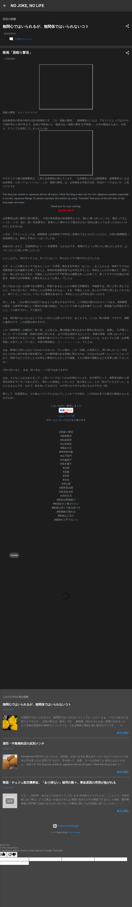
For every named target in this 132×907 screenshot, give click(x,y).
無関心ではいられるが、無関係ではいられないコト (46, 26)
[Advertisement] (66, 660)
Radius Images (75, 832)
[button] (127, 26)
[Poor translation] (12, 854)
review (14, 555)
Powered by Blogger (66, 825)
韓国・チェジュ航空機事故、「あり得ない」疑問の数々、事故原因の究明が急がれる (59, 782)
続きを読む (123, 732)
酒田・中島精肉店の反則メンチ (23, 743)
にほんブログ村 (66, 416)
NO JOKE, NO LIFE (27, 5)
